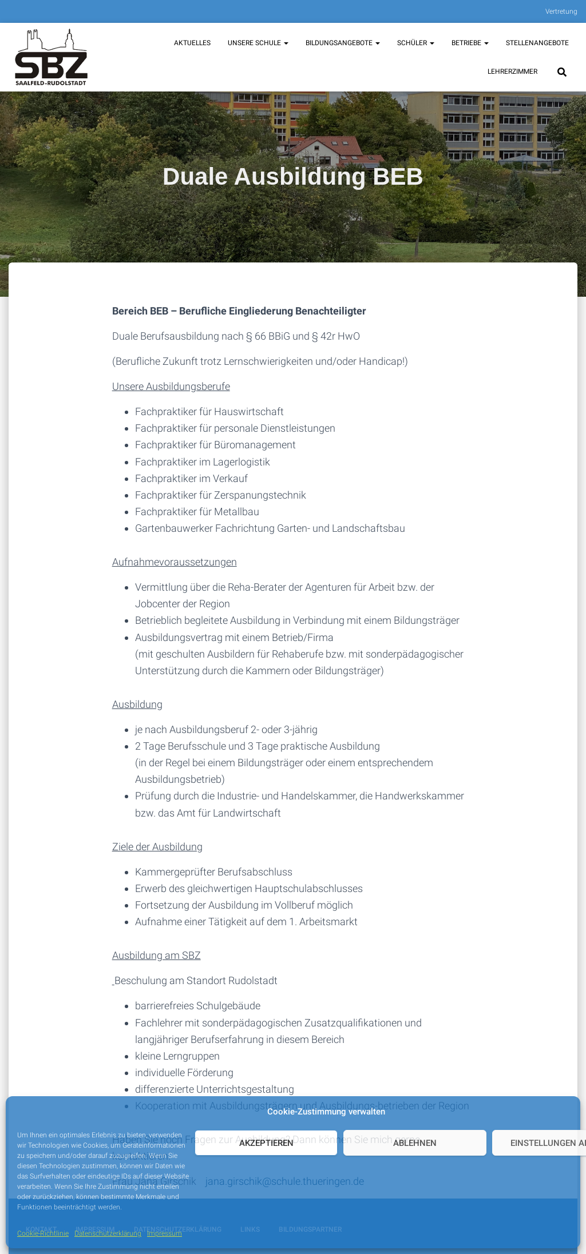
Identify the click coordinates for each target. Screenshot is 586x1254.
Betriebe (470, 43)
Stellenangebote (537, 43)
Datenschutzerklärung (107, 1233)
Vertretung (561, 11)
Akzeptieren (266, 1143)
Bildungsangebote (343, 43)
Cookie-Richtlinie (43, 1233)
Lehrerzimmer (512, 71)
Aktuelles (192, 43)
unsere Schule (258, 43)
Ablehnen (415, 1143)
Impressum (164, 1233)
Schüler (415, 43)
